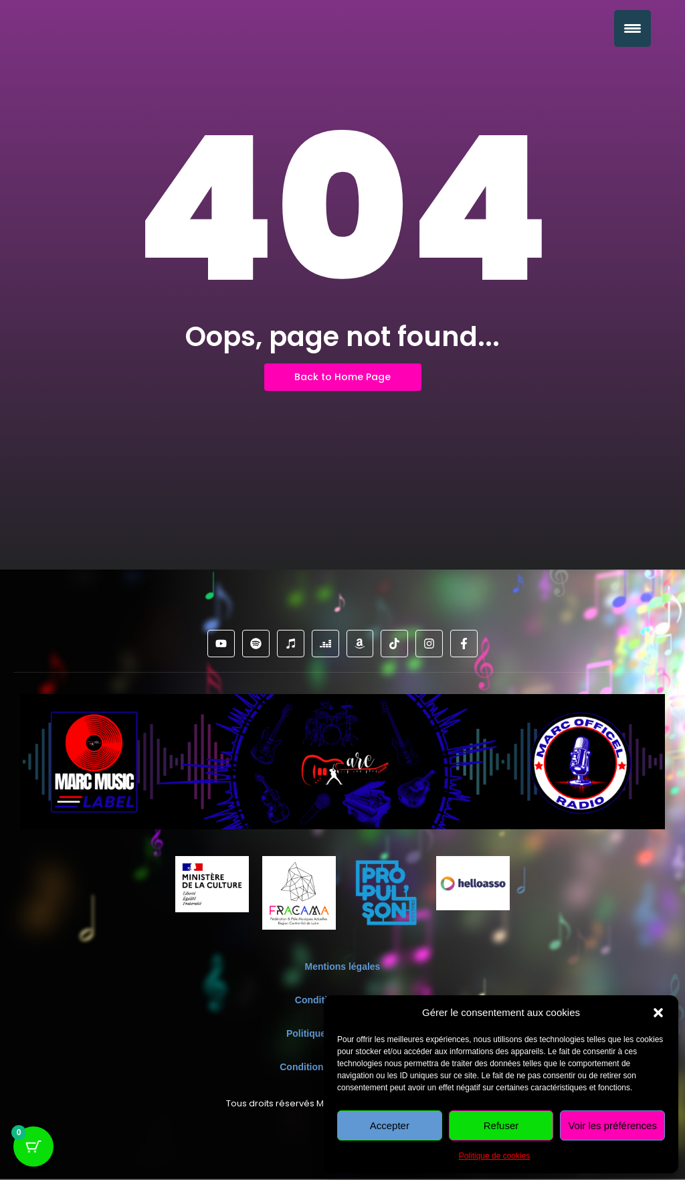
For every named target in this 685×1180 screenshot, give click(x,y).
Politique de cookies (494, 1156)
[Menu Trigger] (632, 28)
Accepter (389, 1125)
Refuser (501, 1125)
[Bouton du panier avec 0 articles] (33, 1146)
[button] (658, 1012)
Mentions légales (343, 966)
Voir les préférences (612, 1125)
